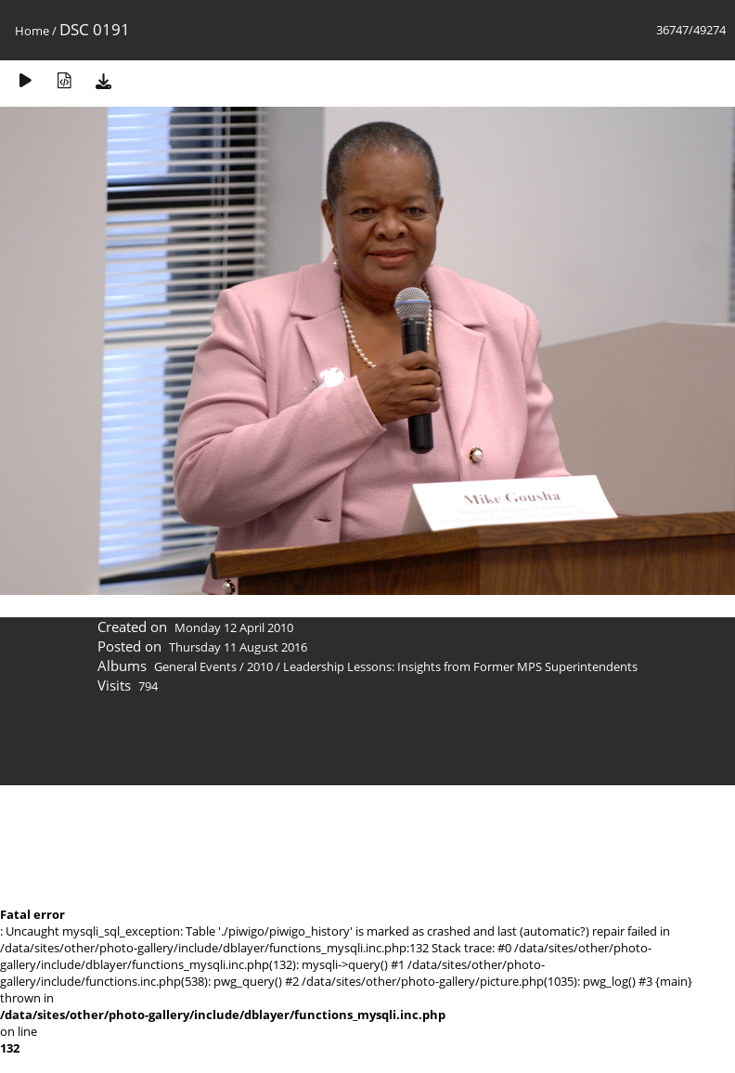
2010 (260, 666)
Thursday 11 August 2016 (238, 647)
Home (32, 30)
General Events (195, 666)
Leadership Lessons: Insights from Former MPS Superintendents (460, 666)
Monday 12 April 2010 (233, 627)
